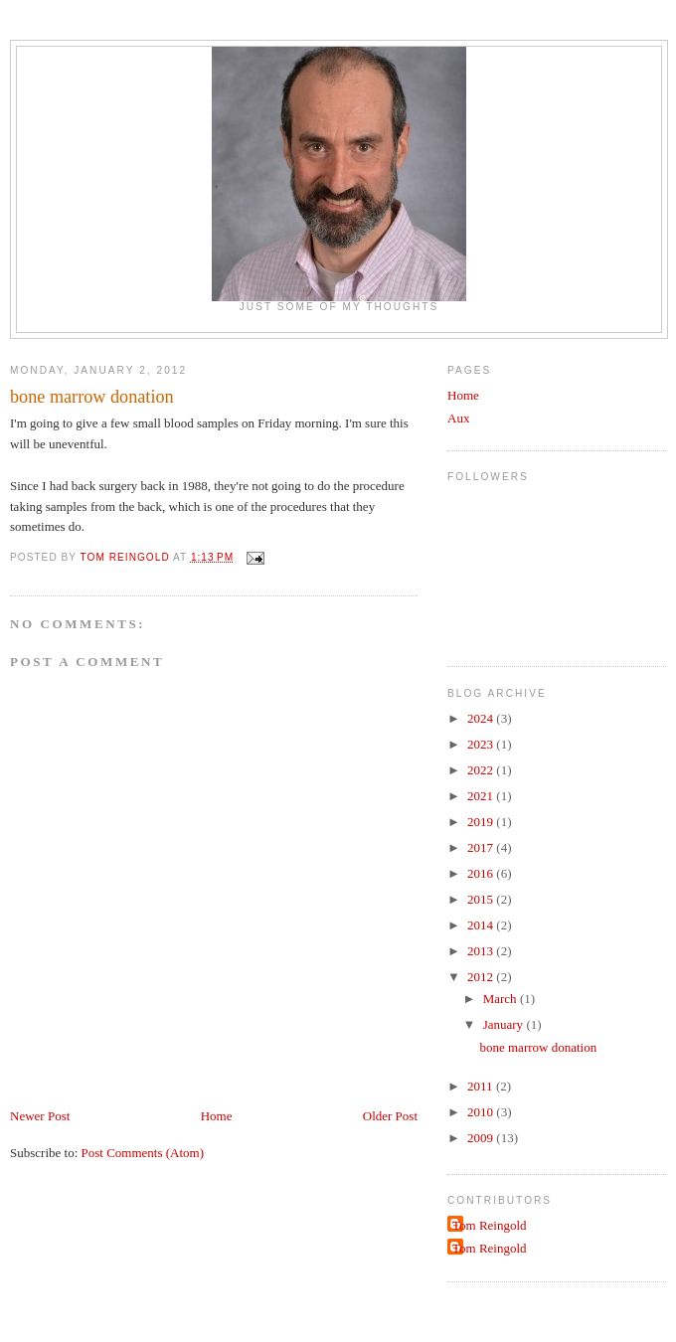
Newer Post (40, 1115)
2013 (481, 950)
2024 (481, 718)
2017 (481, 847)
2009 (481, 1137)
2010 (481, 1111)
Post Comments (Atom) (143, 1152)
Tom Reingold (489, 1225)
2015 (481, 899)
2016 (481, 873)
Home (217, 1115)
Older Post (390, 1115)
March (501, 998)
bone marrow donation (537, 1047)
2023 (481, 744)
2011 (481, 1086)
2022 (481, 769)
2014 (481, 925)
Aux (458, 418)
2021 (481, 795)
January (505, 1024)
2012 (481, 976)
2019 (481, 821)
